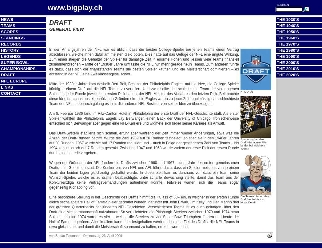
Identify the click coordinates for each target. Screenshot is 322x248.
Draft (8, 75)
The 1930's (288, 19)
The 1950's (288, 32)
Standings (13, 38)
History (10, 50)
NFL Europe (14, 81)
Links (7, 87)
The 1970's (288, 44)
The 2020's (288, 75)
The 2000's (288, 62)
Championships (18, 68)
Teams (8, 25)
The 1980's (288, 50)
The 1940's (288, 25)
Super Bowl (15, 62)
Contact (11, 93)
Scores (9, 32)
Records (11, 44)
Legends (11, 56)
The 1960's (288, 38)
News (7, 19)
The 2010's (288, 68)
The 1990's (288, 56)
